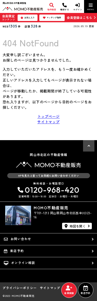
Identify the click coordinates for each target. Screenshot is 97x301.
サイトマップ (48, 121)
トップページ (48, 116)
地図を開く (75, 226)
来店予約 (85, 290)
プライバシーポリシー (20, 287)
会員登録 (69, 290)
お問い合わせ (17, 238)
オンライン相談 (19, 262)
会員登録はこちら (79, 17)
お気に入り (27, 17)
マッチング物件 (52, 17)
